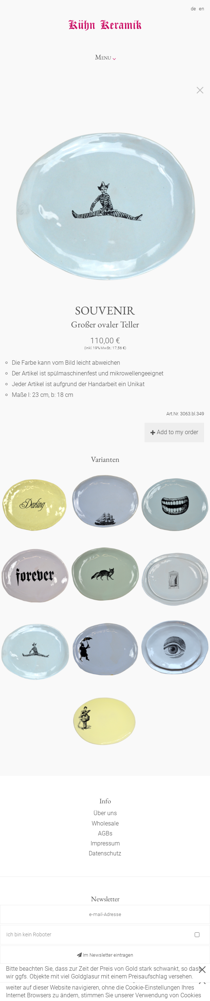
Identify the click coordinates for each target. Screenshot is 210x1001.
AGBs (105, 833)
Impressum (105, 843)
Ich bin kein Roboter (28, 934)
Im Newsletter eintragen (105, 955)
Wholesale (105, 823)
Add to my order (174, 432)
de (193, 8)
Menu (103, 57)
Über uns (105, 813)
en (201, 8)
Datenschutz (105, 853)
